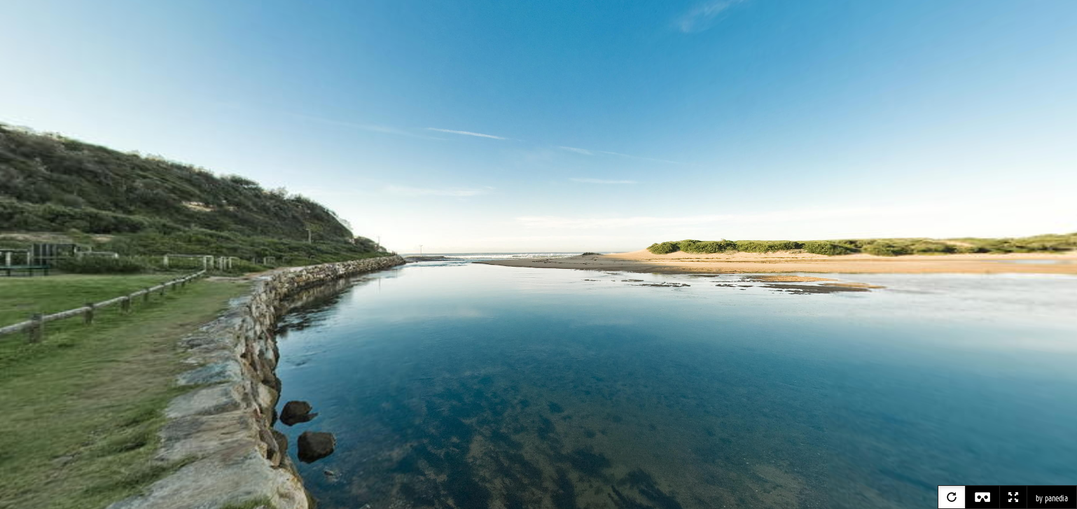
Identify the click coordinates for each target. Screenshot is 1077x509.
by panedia (1052, 498)
